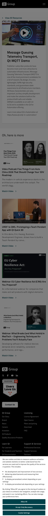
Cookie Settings (24, 513)
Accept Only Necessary (24, 507)
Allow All (24, 501)
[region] (24, 486)
